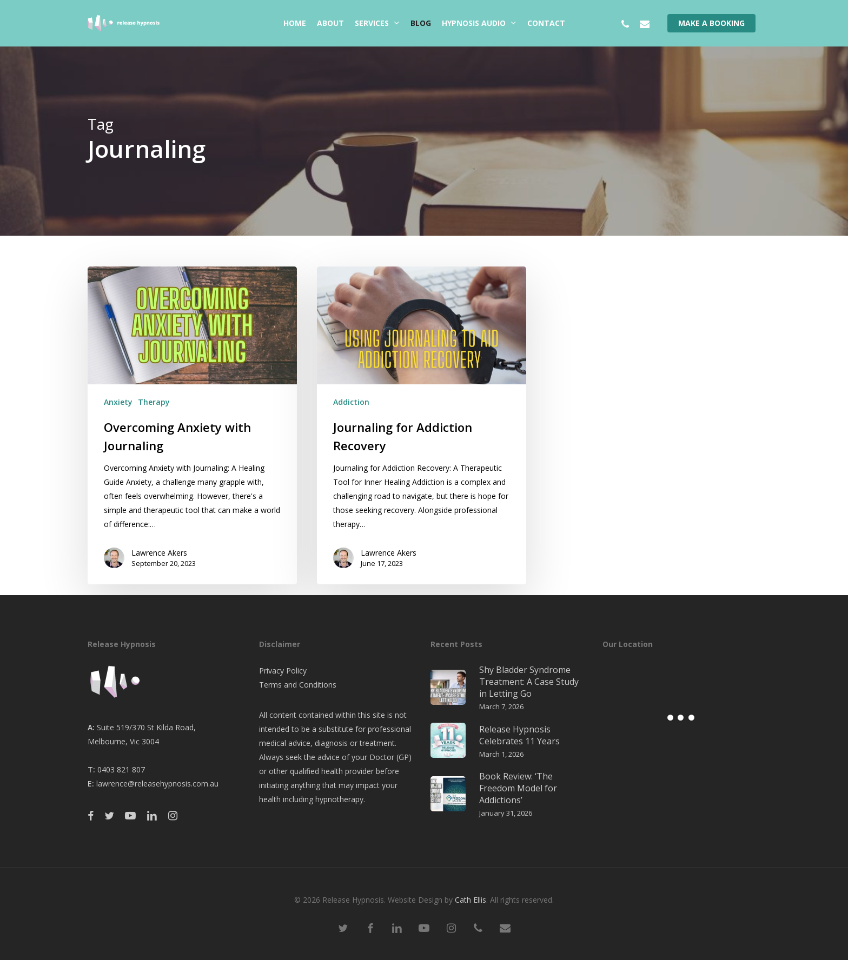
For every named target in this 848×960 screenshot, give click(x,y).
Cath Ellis (470, 900)
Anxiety (118, 402)
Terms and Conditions (297, 684)
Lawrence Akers (159, 553)
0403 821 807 (121, 769)
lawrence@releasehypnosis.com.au (157, 783)
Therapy (154, 402)
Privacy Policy (283, 670)
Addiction (351, 402)
